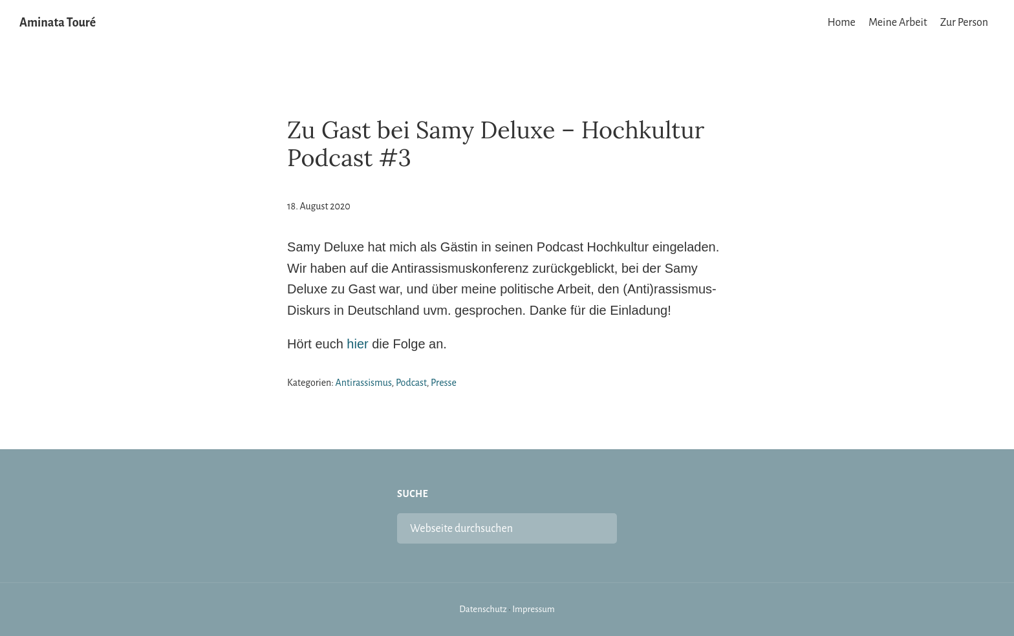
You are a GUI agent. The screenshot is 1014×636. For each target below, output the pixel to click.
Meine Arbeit (897, 22)
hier (357, 344)
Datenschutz (483, 609)
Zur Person (964, 22)
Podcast (411, 382)
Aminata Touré (57, 22)
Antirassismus (364, 382)
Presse (444, 382)
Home (842, 22)
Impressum (533, 609)
